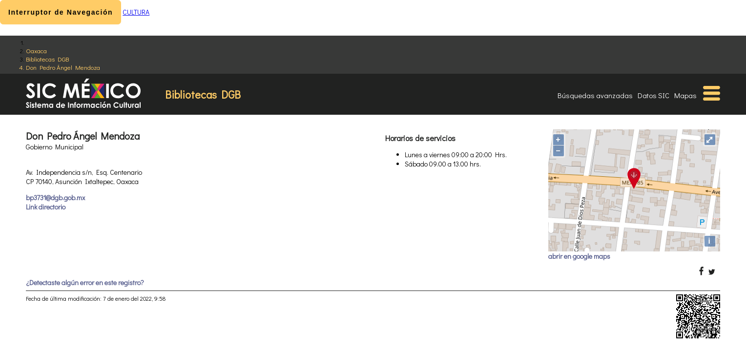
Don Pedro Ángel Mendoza (63, 67)
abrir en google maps (579, 256)
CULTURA (136, 12)
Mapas (685, 95)
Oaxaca (36, 50)
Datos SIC (653, 95)
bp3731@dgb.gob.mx (55, 197)
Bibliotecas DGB (47, 59)
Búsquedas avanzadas (595, 95)
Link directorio (45, 206)
